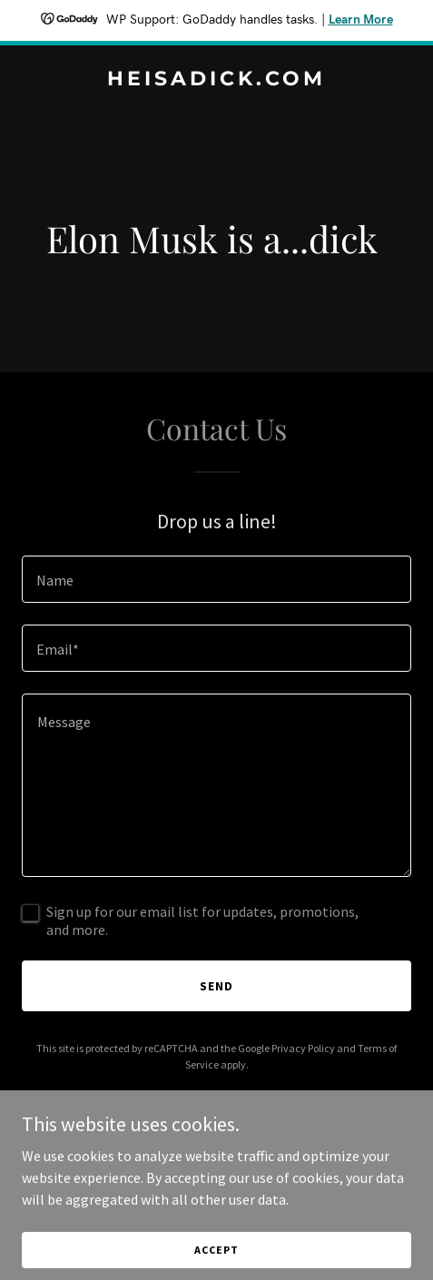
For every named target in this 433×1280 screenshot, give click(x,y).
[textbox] (216, 579)
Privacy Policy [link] (303, 1048)
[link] (216, 80)
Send (216, 986)
